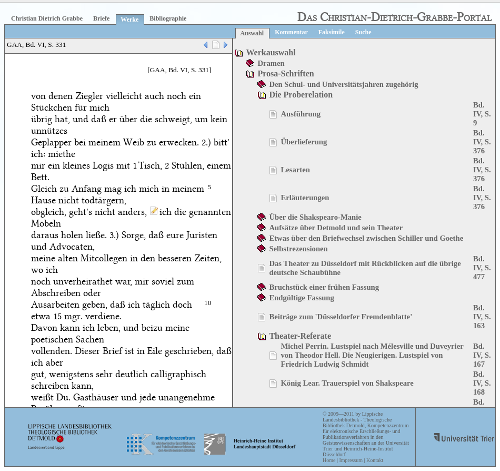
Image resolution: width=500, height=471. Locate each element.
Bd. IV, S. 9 (482, 114)
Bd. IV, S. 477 (482, 267)
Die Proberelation (301, 94)
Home (329, 460)
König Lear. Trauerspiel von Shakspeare (347, 383)
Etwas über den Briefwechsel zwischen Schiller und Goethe (366, 238)
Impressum (350, 460)
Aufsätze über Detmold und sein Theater (336, 227)
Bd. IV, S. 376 (482, 142)
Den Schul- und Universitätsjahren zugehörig (343, 84)
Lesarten (295, 169)
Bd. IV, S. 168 (482, 383)
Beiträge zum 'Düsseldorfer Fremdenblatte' (340, 316)
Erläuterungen (305, 197)
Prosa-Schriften (285, 73)
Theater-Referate (300, 335)
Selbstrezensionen (298, 248)
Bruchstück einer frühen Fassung (324, 287)
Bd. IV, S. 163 (482, 316)
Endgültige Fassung (301, 297)
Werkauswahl (270, 52)
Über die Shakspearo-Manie (315, 217)
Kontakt (374, 460)
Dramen (270, 63)
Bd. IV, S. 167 (482, 355)
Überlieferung (304, 142)
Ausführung (301, 114)
